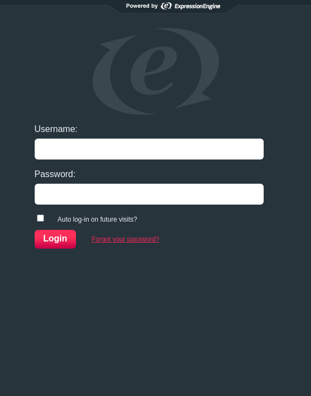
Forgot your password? (125, 239)
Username (55, 129)
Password (54, 174)
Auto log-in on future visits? (98, 219)
